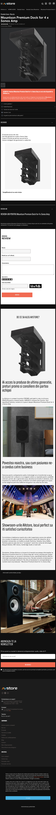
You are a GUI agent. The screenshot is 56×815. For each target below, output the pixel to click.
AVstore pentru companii (8, 725)
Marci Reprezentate (6, 745)
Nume (3, 248)
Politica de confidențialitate (8, 737)
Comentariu (5, 263)
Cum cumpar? (5, 756)
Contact (3, 742)
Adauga (17, 295)
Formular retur (5, 761)
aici (10, 710)
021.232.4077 (6, 716)
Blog (2, 740)
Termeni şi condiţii (6, 732)
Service (3, 727)
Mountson (48, 97)
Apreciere (5, 277)
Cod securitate (6, 282)
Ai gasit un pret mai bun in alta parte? (13, 115)
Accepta (28, 798)
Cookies (3, 735)
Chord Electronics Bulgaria (8, 747)
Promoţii (3, 730)
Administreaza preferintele (28, 806)
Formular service (6, 764)
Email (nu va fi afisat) (8, 255)
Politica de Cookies (39, 777)
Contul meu (4, 759)
